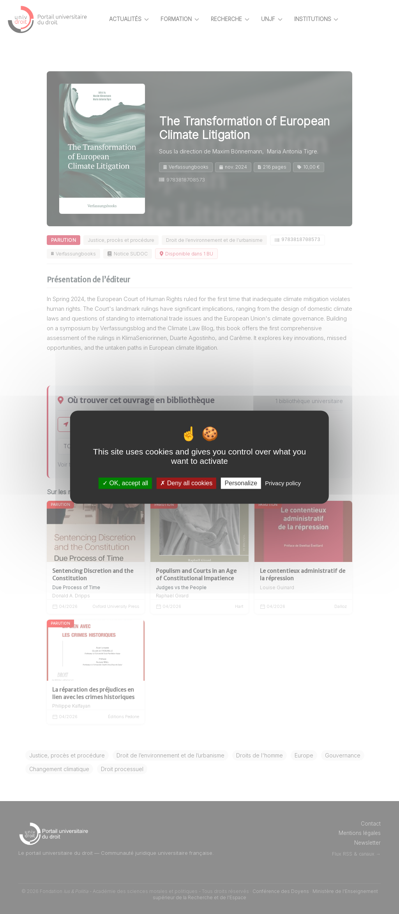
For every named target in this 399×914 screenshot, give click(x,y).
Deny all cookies (186, 483)
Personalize (240, 483)
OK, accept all (125, 483)
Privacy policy (283, 483)
